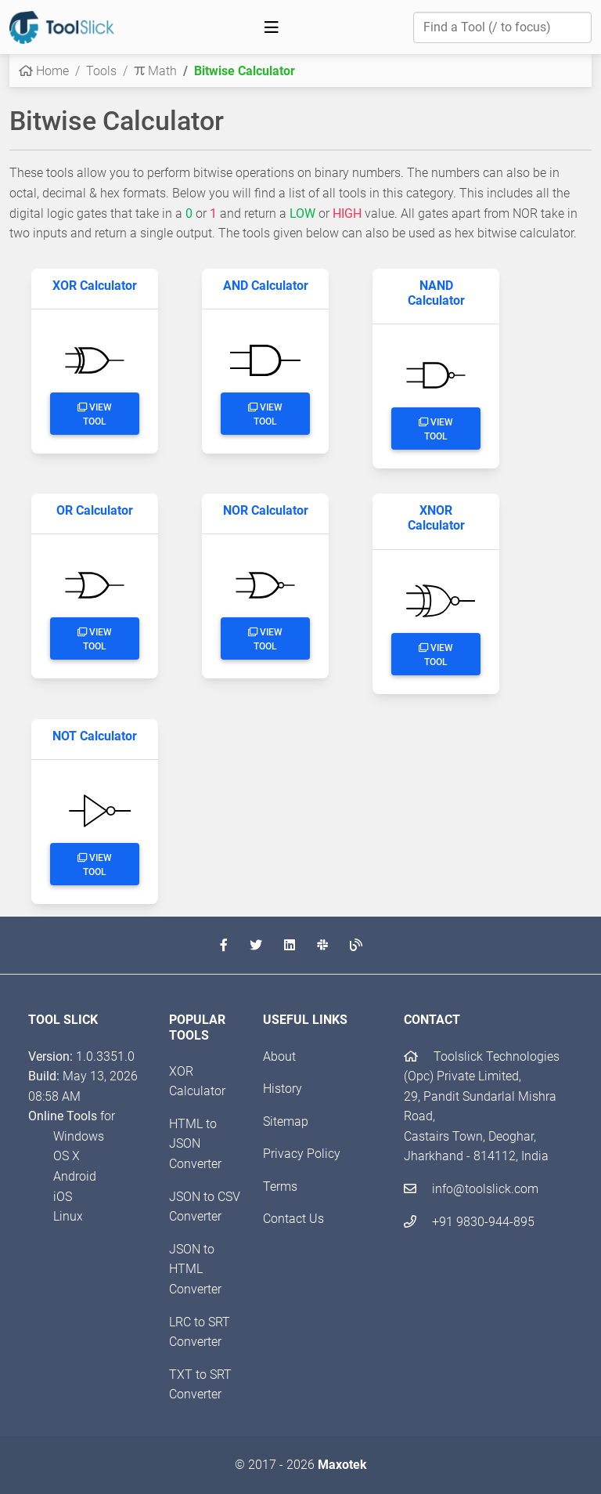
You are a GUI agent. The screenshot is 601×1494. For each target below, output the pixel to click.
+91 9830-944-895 (469, 1221)
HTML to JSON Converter (195, 1143)
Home (44, 70)
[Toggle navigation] (271, 27)
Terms (280, 1186)
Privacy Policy (301, 1153)
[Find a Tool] (502, 27)
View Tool (94, 414)
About (279, 1056)
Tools (101, 70)
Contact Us (293, 1218)
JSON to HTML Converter (195, 1269)
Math (155, 70)
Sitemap (285, 1121)
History (282, 1088)
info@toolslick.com (471, 1188)
